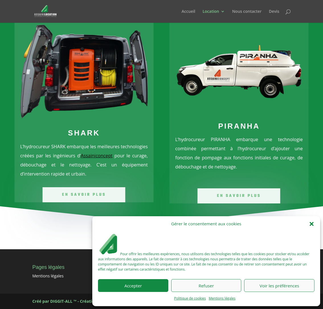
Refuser (206, 286)
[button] (311, 224)
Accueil (188, 11)
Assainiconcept (96, 156)
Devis (274, 11)
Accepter (133, 286)
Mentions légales (222, 298)
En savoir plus (84, 194)
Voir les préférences (279, 286)
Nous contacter (247, 11)
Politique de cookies (190, 298)
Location (211, 11)
